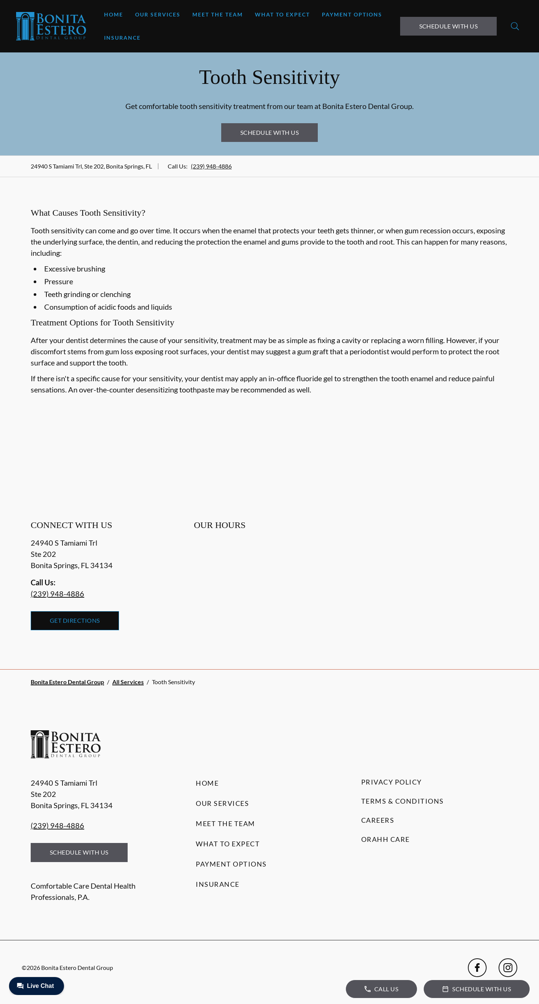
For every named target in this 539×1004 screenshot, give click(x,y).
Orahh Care (385, 839)
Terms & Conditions (402, 801)
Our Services (157, 14)
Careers (378, 820)
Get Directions (75, 620)
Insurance (122, 37)
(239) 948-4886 (211, 166)
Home (113, 14)
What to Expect (282, 14)
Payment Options (352, 14)
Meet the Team (217, 14)
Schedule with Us (448, 26)
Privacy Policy (391, 782)
